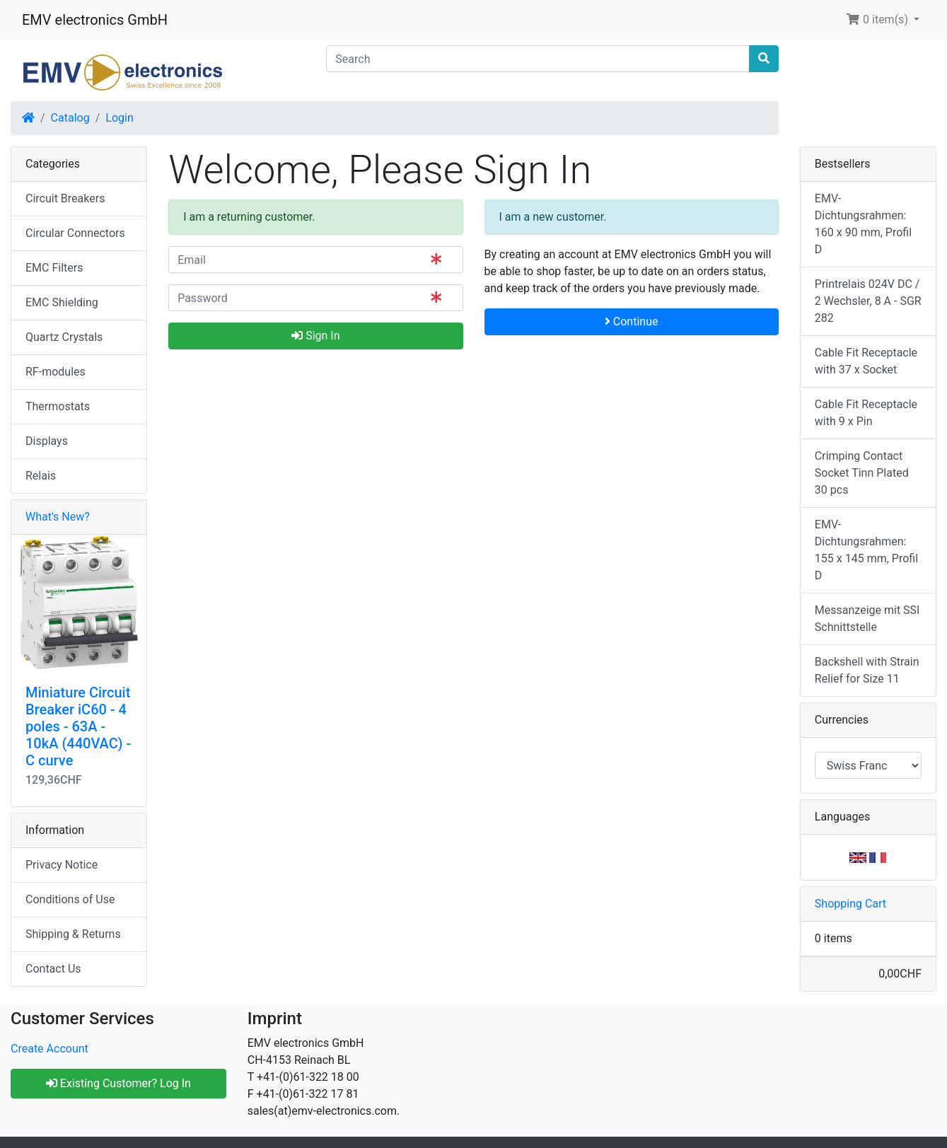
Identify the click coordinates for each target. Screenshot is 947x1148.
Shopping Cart (850, 903)
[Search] (538, 58)
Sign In (315, 335)
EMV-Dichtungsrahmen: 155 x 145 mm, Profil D (866, 550)
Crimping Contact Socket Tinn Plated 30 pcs (862, 473)
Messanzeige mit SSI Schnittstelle (867, 618)
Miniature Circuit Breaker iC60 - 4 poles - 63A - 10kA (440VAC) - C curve (78, 726)
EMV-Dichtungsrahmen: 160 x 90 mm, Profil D (863, 224)
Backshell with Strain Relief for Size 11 (867, 670)
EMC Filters (54, 267)
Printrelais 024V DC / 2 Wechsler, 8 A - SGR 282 (868, 301)
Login (119, 117)
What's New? (57, 516)
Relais (40, 475)
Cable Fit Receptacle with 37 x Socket (866, 361)
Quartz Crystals (64, 337)
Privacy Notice (61, 864)
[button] (882, 20)
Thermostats (57, 406)
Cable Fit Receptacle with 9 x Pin (866, 413)
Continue (631, 321)
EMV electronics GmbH (95, 19)
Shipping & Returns (73, 934)
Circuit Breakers (65, 198)
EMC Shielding (61, 302)
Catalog (70, 117)
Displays (46, 441)
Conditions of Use (70, 899)
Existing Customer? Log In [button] (118, 1083)
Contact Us (53, 968)
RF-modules (55, 371)
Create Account (49, 1048)
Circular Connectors (75, 233)
